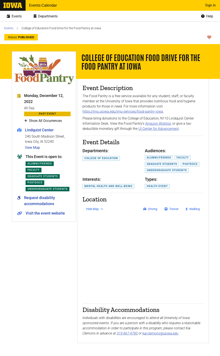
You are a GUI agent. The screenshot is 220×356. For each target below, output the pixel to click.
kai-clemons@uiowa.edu (160, 333)
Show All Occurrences (43, 120)
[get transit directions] (171, 209)
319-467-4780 (127, 333)
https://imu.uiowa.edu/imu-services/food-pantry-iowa (122, 111)
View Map (32, 148)
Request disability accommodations (39, 200)
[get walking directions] (192, 209)
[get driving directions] (150, 209)
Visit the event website (45, 213)
